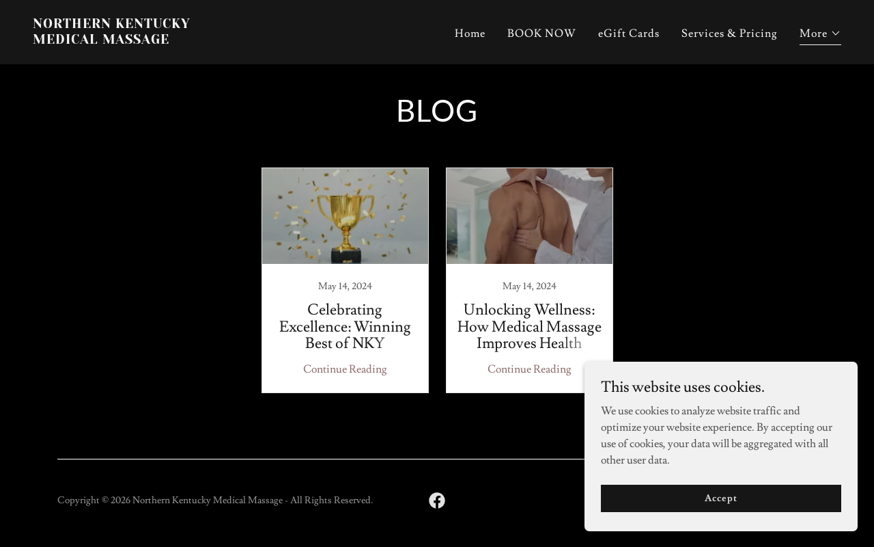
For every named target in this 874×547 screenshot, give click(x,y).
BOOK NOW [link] (541, 33)
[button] (820, 35)
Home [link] (470, 33)
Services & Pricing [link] (729, 33)
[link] (229, 40)
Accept (721, 498)
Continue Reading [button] (345, 369)
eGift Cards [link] (629, 33)
